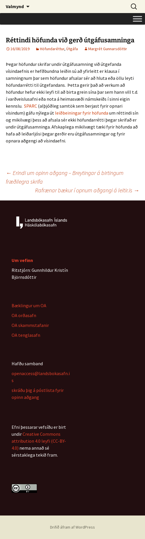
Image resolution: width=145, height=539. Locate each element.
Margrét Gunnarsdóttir (107, 48)
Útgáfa (72, 48)
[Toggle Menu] (137, 18)
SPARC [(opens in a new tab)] (30, 106)
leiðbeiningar (68, 113)
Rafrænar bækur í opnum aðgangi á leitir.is (87, 190)
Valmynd (15, 6)
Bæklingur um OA (29, 305)
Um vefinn (22, 260)
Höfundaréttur (52, 48)
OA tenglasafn (26, 335)
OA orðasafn (24, 315)
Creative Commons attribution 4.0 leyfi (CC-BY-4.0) (39, 441)
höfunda (99, 113)
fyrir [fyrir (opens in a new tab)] (86, 113)
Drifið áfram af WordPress (72, 527)
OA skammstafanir (30, 325)
